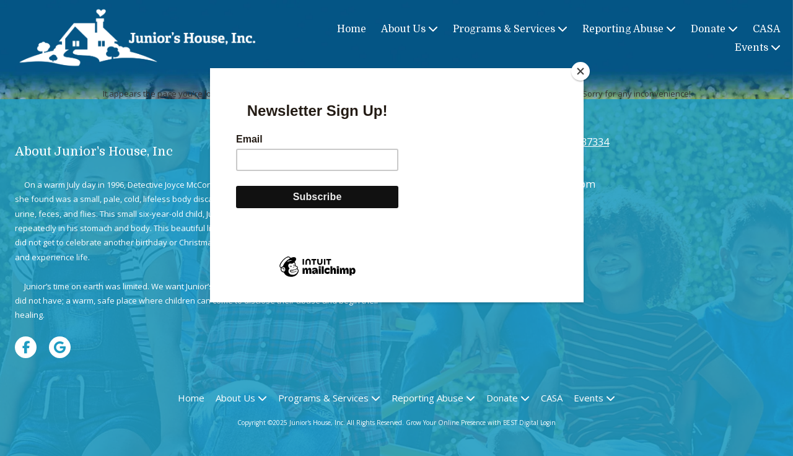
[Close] (580, 71)
